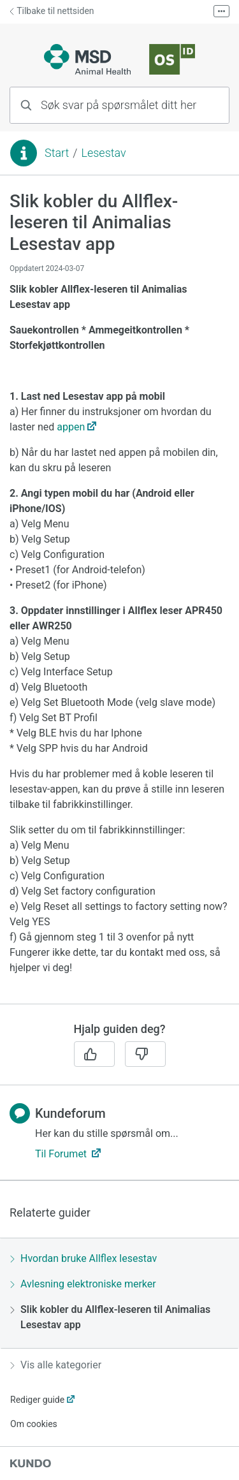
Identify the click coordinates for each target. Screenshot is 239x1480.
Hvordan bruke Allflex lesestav (83, 1258)
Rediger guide (37, 1400)
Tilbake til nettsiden (52, 11)
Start (57, 152)
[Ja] (94, 1054)
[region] (119, 597)
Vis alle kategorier (55, 1365)
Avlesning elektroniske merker (83, 1284)
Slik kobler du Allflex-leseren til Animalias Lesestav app (110, 1317)
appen (71, 427)
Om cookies (33, 1424)
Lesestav (103, 152)
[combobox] (119, 105)
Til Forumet (62, 1154)
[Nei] (145, 1054)
